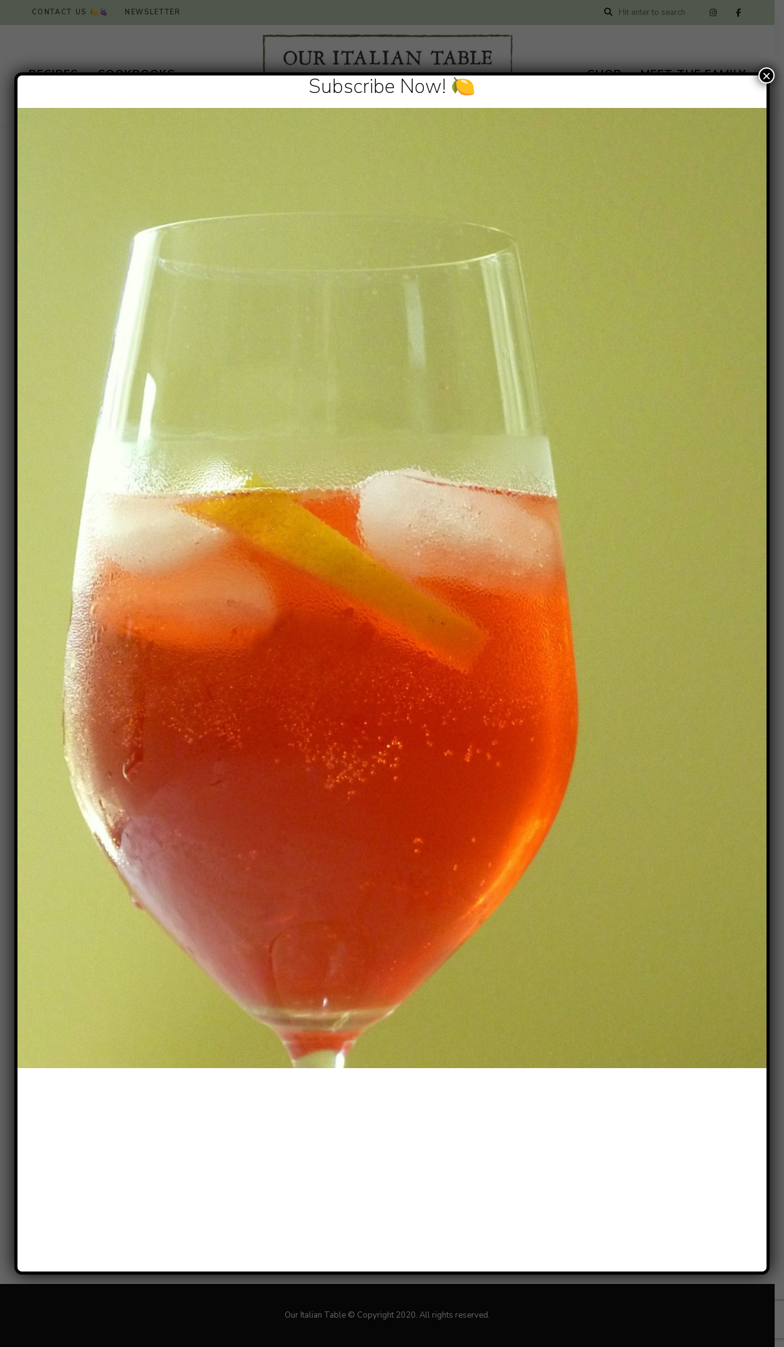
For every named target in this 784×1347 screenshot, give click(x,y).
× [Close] (766, 75)
